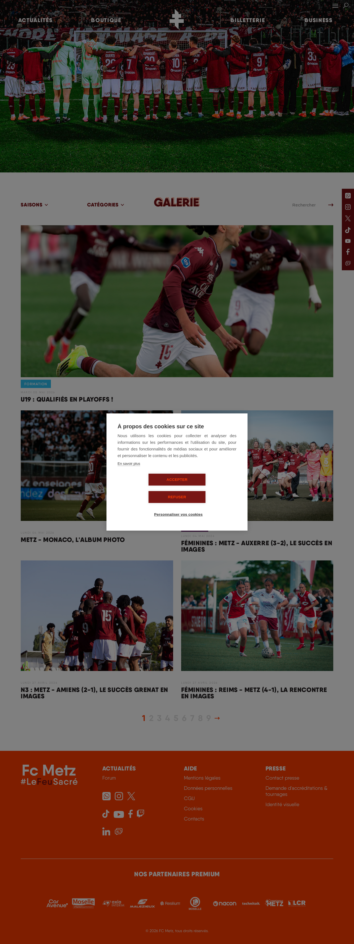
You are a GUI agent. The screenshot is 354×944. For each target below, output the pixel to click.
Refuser (209, 488)
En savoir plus (129, 472)
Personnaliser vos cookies (179, 506)
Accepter (145, 488)
